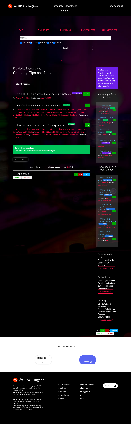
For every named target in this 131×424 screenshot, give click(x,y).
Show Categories (23, 84)
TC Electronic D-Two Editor (68, 115)
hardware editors (64, 385)
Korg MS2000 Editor (70, 110)
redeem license (63, 395)
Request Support (106, 320)
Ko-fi (68, 167)
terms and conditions (87, 385)
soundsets (62, 388)
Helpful (17, 177)
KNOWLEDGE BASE (87, 30)
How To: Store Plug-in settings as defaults (37, 105)
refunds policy (85, 388)
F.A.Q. (21, 30)
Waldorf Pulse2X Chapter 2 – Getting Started (104, 192)
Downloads (109, 385)
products (59, 6)
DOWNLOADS (65, 30)
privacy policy (85, 392)
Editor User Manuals (110, 184)
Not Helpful (26, 177)
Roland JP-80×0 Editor (42, 112)
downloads (71, 6)
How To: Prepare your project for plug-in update (40, 125)
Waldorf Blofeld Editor (59, 112)
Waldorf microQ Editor (76, 112)
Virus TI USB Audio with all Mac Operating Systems (42, 94)
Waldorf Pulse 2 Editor (21, 115)
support (65, 10)
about (82, 399)
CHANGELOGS (43, 30)
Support (99, 136)
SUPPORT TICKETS (109, 30)
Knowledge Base (106, 268)
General (67, 105)
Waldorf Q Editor (52, 115)
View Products (105, 291)
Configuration (78, 93)
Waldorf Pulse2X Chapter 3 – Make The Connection (105, 207)
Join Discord (86, 360)
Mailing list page (42, 359)
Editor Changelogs (105, 113)
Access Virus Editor (23, 98)
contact (82, 395)
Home (62, 61)
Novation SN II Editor (25, 112)
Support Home (20, 159)
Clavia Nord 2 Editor (38, 110)
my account (116, 6)
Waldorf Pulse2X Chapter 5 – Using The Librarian (105, 234)
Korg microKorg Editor (54, 110)
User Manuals (108, 180)
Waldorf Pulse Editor (37, 115)
